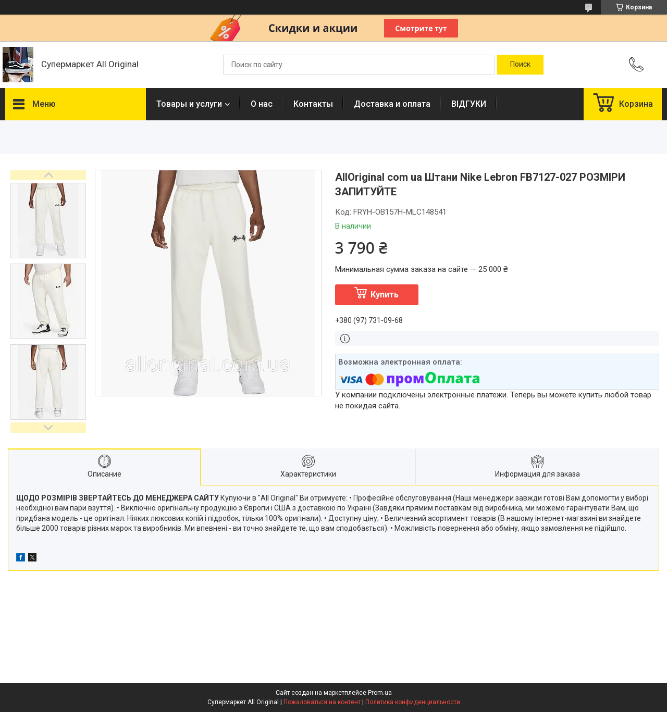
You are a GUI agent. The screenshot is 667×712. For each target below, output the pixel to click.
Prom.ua (380, 692)
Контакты (313, 104)
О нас (262, 104)
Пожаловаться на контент (322, 702)
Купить (384, 294)
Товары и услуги (189, 104)
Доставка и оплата (392, 104)
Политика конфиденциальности (412, 702)
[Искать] (520, 64)
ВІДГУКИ (468, 104)
